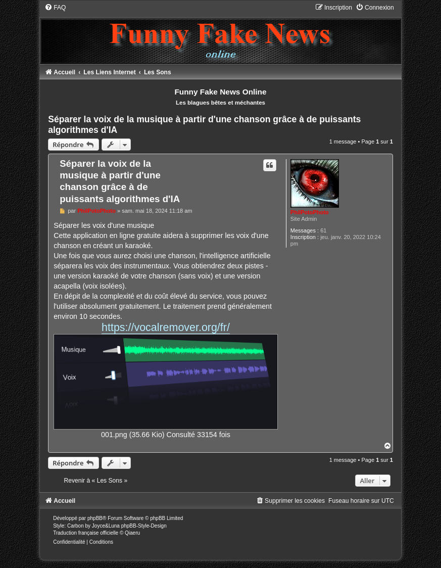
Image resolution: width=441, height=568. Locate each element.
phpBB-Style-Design (144, 526)
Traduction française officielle (85, 533)
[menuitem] (55, 7)
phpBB (95, 518)
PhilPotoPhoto (309, 212)
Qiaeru (132, 533)
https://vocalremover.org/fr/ (166, 327)
